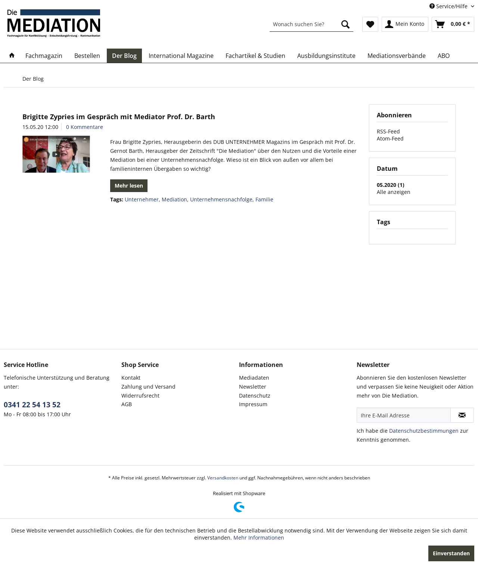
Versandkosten (222, 478)
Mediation (174, 199)
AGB (126, 404)
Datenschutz (254, 395)
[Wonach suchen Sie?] (311, 24)
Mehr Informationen (258, 537)
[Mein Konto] (405, 24)
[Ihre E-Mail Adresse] (404, 415)
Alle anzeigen (393, 191)
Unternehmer (142, 199)
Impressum (253, 404)
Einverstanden (451, 553)
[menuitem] (311, 24)
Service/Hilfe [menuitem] (449, 6)
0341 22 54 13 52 (32, 405)
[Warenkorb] (453, 24)
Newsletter (252, 386)
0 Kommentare (84, 126)
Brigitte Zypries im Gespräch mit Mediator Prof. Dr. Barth (118, 116)
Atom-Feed (390, 138)
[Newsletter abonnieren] (462, 415)
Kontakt (130, 377)
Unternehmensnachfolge (221, 199)
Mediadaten (254, 377)
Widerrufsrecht (140, 395)
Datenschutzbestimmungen (424, 430)
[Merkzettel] (370, 24)
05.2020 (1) (390, 184)
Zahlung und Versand (148, 386)
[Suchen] (345, 24)
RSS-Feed (388, 131)
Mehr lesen (129, 185)
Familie (264, 199)
